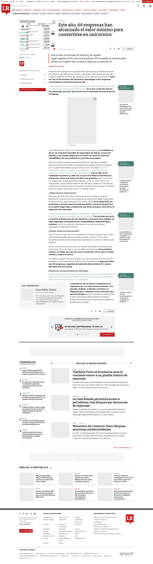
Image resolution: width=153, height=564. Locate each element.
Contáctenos (98, 522)
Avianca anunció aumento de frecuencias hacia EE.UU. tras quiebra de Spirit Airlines (34, 397)
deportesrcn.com (25, 558)
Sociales (45, 543)
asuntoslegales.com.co (26, 553)
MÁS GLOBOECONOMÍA (121, 447)
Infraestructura (63, 533)
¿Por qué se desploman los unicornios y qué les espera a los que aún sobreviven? (126, 109)
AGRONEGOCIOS (67, 10)
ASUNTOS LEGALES (90, 10)
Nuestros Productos (100, 519)
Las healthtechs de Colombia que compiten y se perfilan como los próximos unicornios (126, 236)
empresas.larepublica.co (57, 553)
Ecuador (43, 13)
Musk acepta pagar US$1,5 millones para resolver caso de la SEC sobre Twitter (45, 478)
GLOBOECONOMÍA (53, 10)
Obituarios (62, 536)
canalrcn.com (64, 556)
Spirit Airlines (75, 13)
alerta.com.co (107, 556)
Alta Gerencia (63, 517)
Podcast (45, 538)
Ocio (76, 536)
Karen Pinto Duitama (56, 66)
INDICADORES (114, 10)
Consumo (46, 524)
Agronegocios (47, 517)
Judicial (77, 489)
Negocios (50, 13)
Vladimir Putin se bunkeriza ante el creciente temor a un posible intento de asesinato (100, 375)
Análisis (77, 517)
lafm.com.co (97, 556)
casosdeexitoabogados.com (28, 556)
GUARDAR (128, 49)
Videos (61, 543)
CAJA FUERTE (103, 10)
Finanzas (45, 531)
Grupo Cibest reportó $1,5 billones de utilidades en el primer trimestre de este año (33, 372)
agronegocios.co (41, 553)
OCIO (44, 10)
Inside (76, 533)
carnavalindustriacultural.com (49, 556)
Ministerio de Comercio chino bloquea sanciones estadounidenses (99, 427)
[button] (51, 327)
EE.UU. (37, 473)
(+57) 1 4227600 (24, 524)
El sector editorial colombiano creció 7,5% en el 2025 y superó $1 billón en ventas (123, 478)
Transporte (26, 393)
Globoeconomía (80, 531)
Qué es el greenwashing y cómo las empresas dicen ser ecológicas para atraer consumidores (123, 495)
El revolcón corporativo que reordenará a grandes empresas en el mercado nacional (33, 385)
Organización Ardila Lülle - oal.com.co (127, 553)
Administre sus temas (28, 89)
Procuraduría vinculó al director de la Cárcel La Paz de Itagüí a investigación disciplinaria (84, 495)
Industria (25, 379)
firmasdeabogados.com (74, 553)
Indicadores (47, 533)
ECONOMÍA (27, 10)
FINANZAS (18, 10)
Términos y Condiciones (101, 526)
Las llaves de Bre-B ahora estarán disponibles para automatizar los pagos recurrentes (32, 435)
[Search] (138, 6)
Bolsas (24, 418)
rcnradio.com (75, 556)
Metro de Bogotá (87, 13)
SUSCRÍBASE (147, 1)
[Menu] (13, 10)
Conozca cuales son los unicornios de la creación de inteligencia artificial (126, 297)
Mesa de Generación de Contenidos (105, 517)
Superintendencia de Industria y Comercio (107, 533)
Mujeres (57, 13)
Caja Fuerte (62, 519)
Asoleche (104, 13)
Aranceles (35, 13)
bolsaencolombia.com (91, 553)
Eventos (77, 529)
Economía (78, 524)
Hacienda (25, 404)
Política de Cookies (100, 531)
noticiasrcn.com (86, 556)
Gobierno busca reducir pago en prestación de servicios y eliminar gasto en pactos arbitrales (33, 410)
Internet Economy (48, 536)
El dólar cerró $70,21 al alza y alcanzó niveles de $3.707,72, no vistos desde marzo (33, 422)
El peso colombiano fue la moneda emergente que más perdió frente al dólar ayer (45, 494)
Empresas (46, 529)
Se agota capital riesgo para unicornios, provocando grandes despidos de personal (125, 186)
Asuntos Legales (48, 519)
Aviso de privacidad (100, 524)
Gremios (96, 13)
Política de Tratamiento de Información (106, 529)
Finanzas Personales (65, 531)
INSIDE (122, 10)
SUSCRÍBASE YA (107, 334)
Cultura (116, 473)
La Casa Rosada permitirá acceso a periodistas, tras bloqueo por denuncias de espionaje (100, 402)
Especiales (62, 529)
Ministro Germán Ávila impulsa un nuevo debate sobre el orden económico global (84, 478)
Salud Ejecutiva (79, 538)
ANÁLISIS (78, 10)
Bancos (24, 368)
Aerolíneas (65, 13)
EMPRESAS (37, 10)
